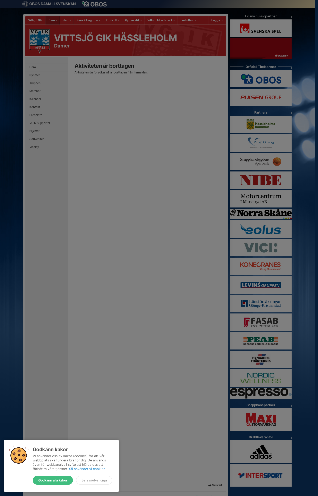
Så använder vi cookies (87, 469)
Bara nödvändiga (94, 480)
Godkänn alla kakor (52, 480)
